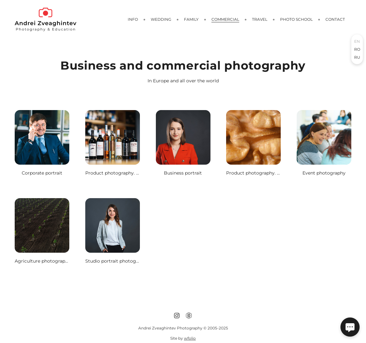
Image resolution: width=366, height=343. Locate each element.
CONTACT (335, 19)
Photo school (296, 19)
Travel (259, 19)
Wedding (161, 19)
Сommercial (225, 19)
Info (133, 19)
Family (191, 19)
